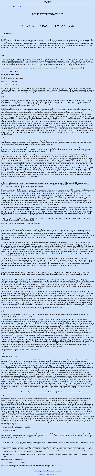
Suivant (22, 7)
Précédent (16, 7)
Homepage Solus (6, 7)
